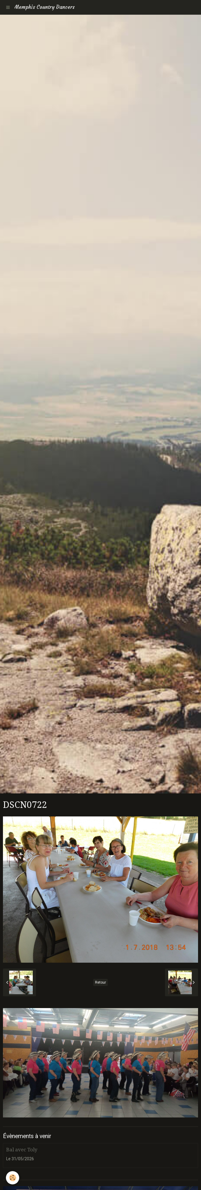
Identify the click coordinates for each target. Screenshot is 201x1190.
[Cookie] (12, 1177)
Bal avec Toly (21, 1150)
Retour (100, 982)
